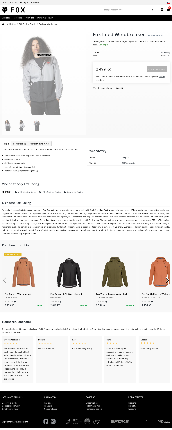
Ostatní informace (10, 410)
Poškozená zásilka (94, 410)
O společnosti (135, 399)
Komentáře (19, 145)
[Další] (167, 282)
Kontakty (35, 2)
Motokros (18, 19)
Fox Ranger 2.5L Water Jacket (66, 296)
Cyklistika (6, 19)
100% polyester (129, 165)
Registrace (48, 404)
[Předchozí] (4, 282)
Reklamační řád (93, 408)
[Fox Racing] (8, 194)
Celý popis (103, 46)
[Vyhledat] (152, 10)
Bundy (33, 26)
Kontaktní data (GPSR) (39, 145)
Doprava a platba (9, 2)
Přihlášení (48, 408)
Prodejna (24, 2)
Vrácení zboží (92, 404)
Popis (6, 145)
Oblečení (23, 26)
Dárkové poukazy (45, 19)
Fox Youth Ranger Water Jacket (113, 296)
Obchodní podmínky (11, 408)
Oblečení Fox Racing (50, 194)
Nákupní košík (50, 410)
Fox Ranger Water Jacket (18, 296)
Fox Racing (165, 54)
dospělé (125, 159)
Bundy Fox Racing (73, 194)
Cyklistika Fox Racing (26, 194)
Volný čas (30, 19)
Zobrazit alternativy (156, 71)
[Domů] (3, 26)
